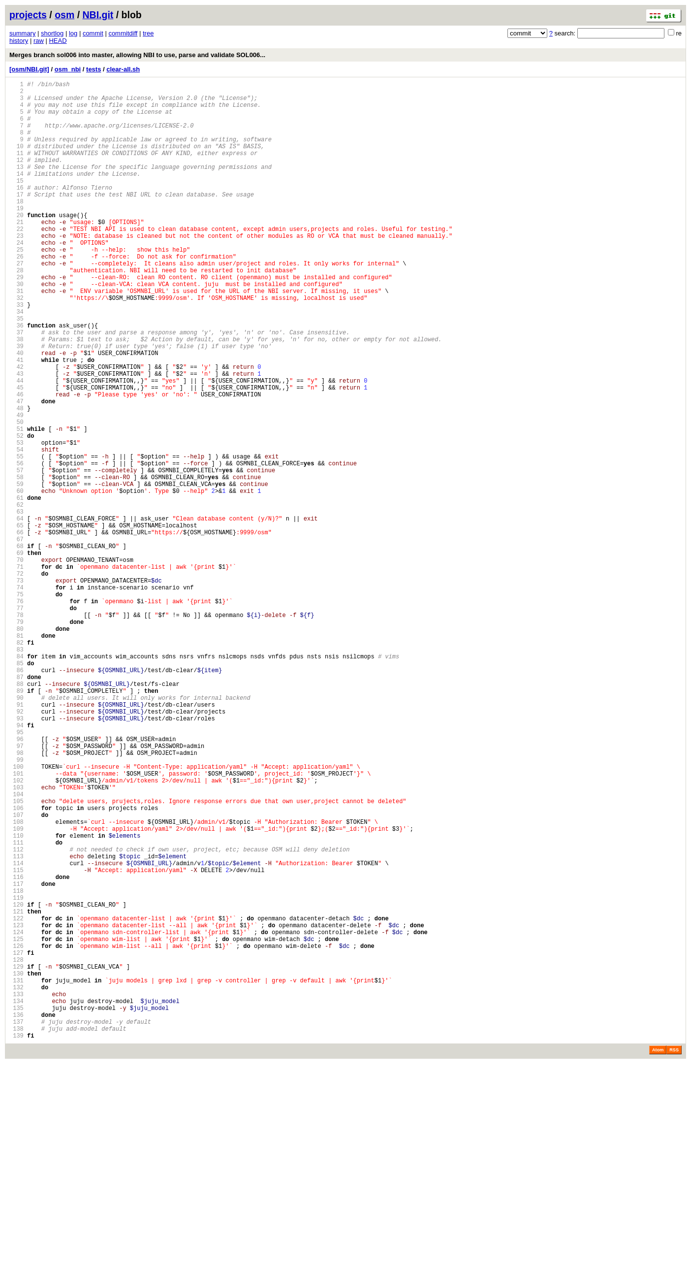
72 (16, 680)
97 (16, 889)
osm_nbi (68, 69)
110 (16, 998)
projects (28, 14)
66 (16, 629)
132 (16, 1182)
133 (16, 1190)
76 (16, 713)
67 (16, 638)
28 (16, 311)
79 (16, 738)
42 (16, 428)
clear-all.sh (123, 69)
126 (16, 1132)
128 (16, 1148)
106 (16, 964)
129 (16, 1157)
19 (16, 236)
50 (16, 495)
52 (16, 512)
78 (16, 730)
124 (16, 1115)
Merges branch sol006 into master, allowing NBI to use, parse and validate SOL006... (137, 55)
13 (16, 186)
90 (16, 830)
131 (16, 1174)
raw (38, 40)
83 (16, 772)
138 (16, 1232)
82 (16, 763)
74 (16, 696)
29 (16, 320)
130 (16, 1165)
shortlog (52, 33)
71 (16, 671)
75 (16, 705)
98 (16, 897)
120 (16, 1081)
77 (16, 721)
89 (16, 822)
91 (16, 839)
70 (16, 663)
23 (16, 269)
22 (16, 261)
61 (16, 588)
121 (16, 1090)
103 (16, 939)
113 (16, 1023)
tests (93, 69)
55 (16, 537)
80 (16, 747)
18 (16, 228)
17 (16, 219)
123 (16, 1107)
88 (16, 814)
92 (16, 847)
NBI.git (98, 14)
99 (16, 906)
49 (16, 487)
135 (16, 1207)
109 (16, 989)
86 (16, 797)
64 (16, 613)
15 (16, 202)
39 (16, 403)
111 (16, 1006)
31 (16, 336)
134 (16, 1199)
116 (16, 1048)
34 (16, 362)
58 (16, 562)
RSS (674, 1255)
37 (16, 387)
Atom (657, 1255)
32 (16, 345)
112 (16, 1014)
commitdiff (122, 33)
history (18, 40)
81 (16, 755)
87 (16, 805)
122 (16, 1098)
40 (16, 412)
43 (16, 437)
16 (16, 211)
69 (16, 655)
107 (16, 973)
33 (16, 353)
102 (16, 931)
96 (16, 881)
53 (16, 521)
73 (16, 688)
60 (16, 579)
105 (16, 956)
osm (64, 14)
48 (16, 479)
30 (16, 328)
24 (16, 278)
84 (16, 780)
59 (16, 571)
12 (16, 177)
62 (16, 596)
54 (16, 529)
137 (16, 1224)
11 (16, 169)
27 (16, 303)
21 (16, 253)
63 (16, 604)
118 (16, 1065)
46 (16, 462)
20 (16, 244)
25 (16, 286)
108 (16, 981)
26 (16, 295)
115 (16, 1040)
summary (22, 33)
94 (16, 864)
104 (16, 948)
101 (16, 922)
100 (16, 914)
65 (16, 621)
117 (16, 1056)
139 (16, 1240)
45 (16, 454)
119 (16, 1073)
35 (16, 370)
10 (16, 161)
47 (16, 470)
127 (16, 1140)
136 (16, 1215)
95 (16, 872)
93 (16, 855)
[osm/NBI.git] (29, 69)
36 (16, 378)
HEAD (57, 40)
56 (16, 546)
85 (16, 788)
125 (16, 1123)
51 (16, 504)
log (73, 33)
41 (16, 420)
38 (16, 395)
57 (16, 554)
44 (16, 445)
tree (148, 33)
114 (16, 1031)
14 (16, 194)
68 (16, 646)
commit (93, 33)
